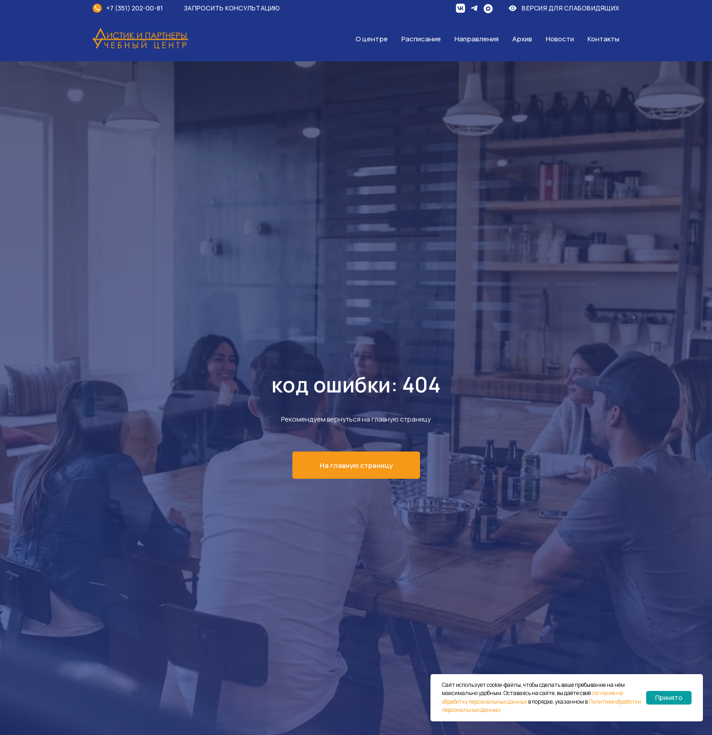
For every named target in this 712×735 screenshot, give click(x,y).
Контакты (603, 39)
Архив (522, 39)
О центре (372, 39)
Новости (560, 39)
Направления (477, 39)
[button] (237, 8)
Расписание (421, 39)
